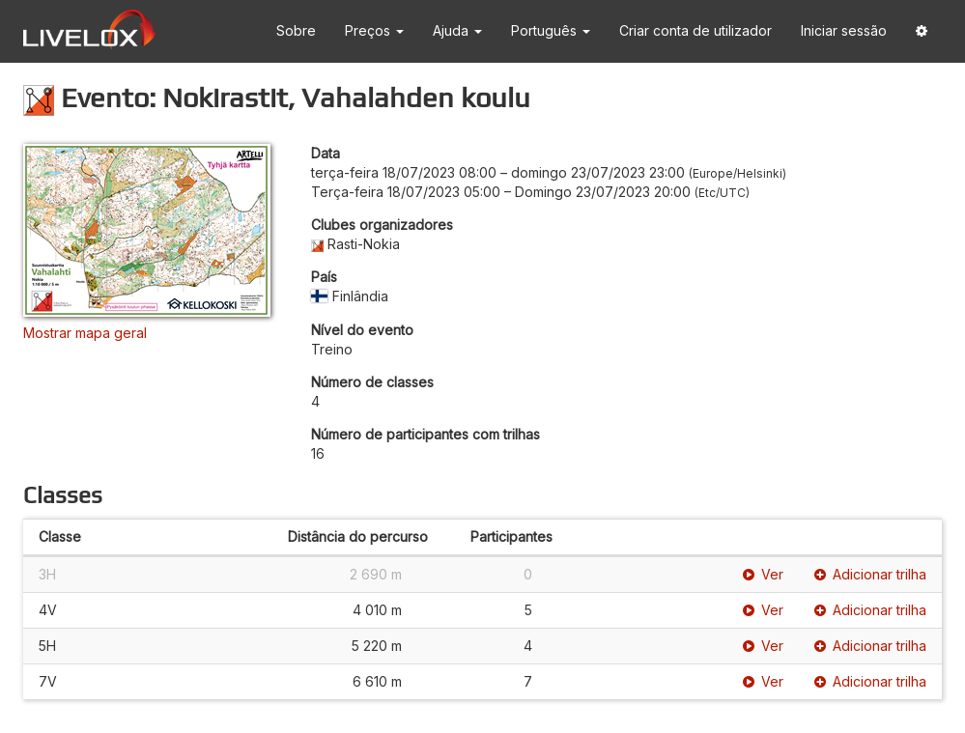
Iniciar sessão (844, 30)
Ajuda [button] (457, 30)
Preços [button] (374, 30)
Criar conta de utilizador (695, 30)
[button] (921, 31)
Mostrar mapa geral (85, 332)
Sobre (296, 30)
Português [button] (550, 30)
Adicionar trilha (870, 574)
